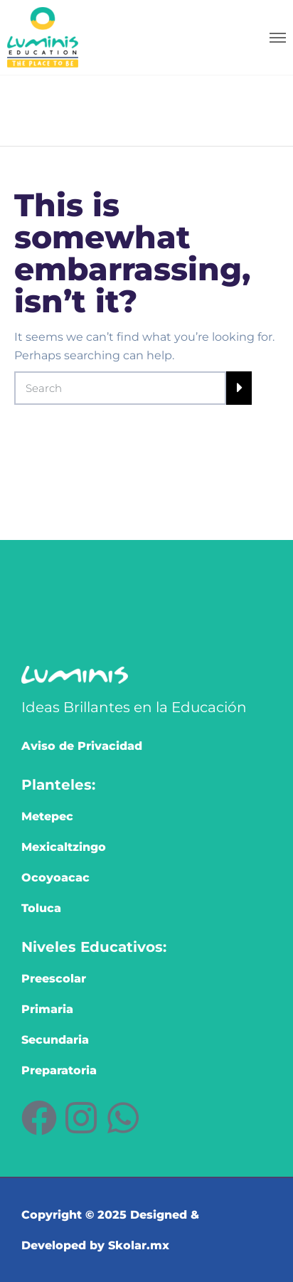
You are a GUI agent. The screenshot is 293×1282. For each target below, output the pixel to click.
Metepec (47, 816)
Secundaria (55, 1040)
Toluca (41, 908)
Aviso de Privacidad (81, 746)
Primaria (47, 1009)
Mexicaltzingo (63, 847)
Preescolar (53, 978)
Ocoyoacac (55, 877)
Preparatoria (59, 1070)
